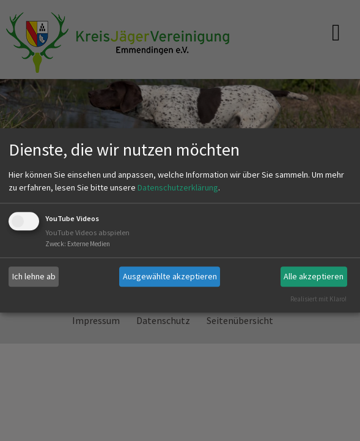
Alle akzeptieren (313, 276)
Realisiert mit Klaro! (318, 299)
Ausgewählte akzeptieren (170, 276)
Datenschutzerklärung (178, 187)
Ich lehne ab (34, 276)
